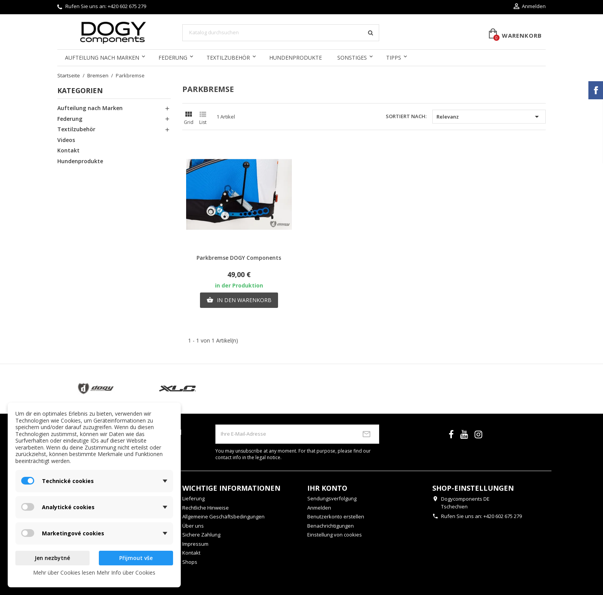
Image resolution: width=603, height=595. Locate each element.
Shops (189, 561)
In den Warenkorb (239, 300)
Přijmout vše (136, 558)
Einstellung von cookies (334, 534)
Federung (172, 57)
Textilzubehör (228, 57)
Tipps (393, 57)
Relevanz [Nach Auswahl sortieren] (488, 116)
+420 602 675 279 (127, 6)
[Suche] (280, 32)
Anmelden (319, 507)
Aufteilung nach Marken (102, 57)
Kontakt (68, 150)
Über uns (193, 525)
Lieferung (193, 498)
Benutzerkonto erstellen (335, 516)
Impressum (195, 543)
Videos (66, 140)
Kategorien (80, 90)
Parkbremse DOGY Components (239, 257)
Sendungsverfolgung (331, 498)
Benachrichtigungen (330, 525)
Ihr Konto (327, 488)
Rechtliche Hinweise (205, 507)
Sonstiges (352, 57)
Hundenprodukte (295, 57)
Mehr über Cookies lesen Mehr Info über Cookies (94, 572)
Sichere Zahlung (201, 534)
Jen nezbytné (52, 558)
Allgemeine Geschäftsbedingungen (223, 516)
